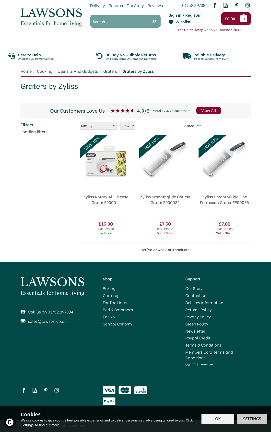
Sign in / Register (185, 15)
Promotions (31, 41)
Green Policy (196, 323)
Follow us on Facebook (215, 5)
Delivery (97, 5)
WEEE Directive (199, 364)
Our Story (194, 288)
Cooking (110, 295)
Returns (116, 5)
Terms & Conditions (203, 345)
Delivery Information (204, 302)
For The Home (116, 302)
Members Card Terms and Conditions (209, 354)
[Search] (119, 21)
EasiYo (109, 316)
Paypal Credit (197, 337)
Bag (244, 18)
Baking (109, 288)
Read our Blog (226, 5)
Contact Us (195, 295)
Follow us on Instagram (248, 5)
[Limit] (127, 126)
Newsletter (195, 331)
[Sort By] (98, 126)
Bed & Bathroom (118, 309)
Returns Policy (198, 309)
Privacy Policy (198, 316)
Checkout (231, 18)
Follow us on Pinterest (237, 5)
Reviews (155, 5)
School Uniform (117, 323)
